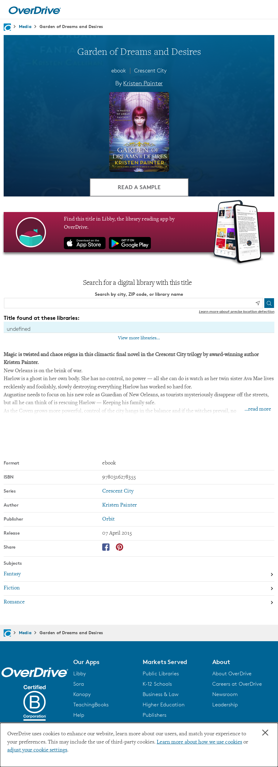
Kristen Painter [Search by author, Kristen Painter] (143, 83)
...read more (258, 409)
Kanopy (82, 694)
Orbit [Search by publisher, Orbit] (108, 519)
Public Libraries (161, 673)
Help (78, 715)
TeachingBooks (91, 705)
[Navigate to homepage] (7, 27)
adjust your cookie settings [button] (37, 750)
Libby (79, 673)
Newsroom (225, 694)
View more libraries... (139, 338)
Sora (78, 684)
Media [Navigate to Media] (25, 26)
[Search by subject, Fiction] (139, 589)
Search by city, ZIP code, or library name (139, 294)
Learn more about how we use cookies (199, 742)
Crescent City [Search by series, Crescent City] (117, 491)
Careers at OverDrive (237, 684)
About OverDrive (232, 673)
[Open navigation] (266, 10)
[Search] (269, 303)
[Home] (34, 9)
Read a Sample (139, 186)
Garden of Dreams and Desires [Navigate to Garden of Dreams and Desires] (71, 26)
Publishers (154, 715)
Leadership (225, 705)
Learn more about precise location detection (236, 311)
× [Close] (265, 733)
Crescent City (150, 70)
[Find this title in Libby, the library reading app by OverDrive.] (139, 232)
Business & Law (161, 694)
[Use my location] (257, 303)
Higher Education (164, 705)
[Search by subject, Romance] (139, 602)
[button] (104, 661)
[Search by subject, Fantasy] (139, 575)
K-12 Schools (157, 684)
